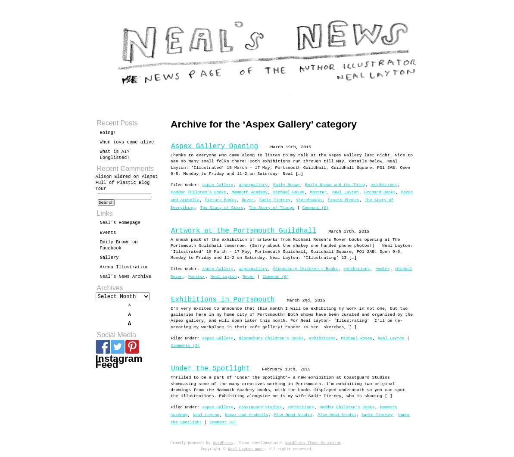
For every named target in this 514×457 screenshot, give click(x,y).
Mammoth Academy (250, 192)
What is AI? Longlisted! (115, 155)
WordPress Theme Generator (313, 443)
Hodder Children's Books (198, 192)
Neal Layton (345, 192)
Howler (382, 269)
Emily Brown (286, 185)
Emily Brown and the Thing (335, 185)
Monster (318, 192)
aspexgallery (253, 185)
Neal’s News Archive (126, 279)
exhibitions (384, 185)
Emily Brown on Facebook (119, 248)
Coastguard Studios (260, 407)
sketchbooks (309, 200)
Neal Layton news (246, 449)
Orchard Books (380, 192)
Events (108, 235)
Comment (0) (315, 208)
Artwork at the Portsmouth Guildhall (243, 231)
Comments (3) (185, 345)
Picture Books (220, 200)
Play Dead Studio (293, 415)
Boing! (108, 133)
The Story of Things (271, 208)
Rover (248, 200)
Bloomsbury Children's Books (305, 269)
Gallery (109, 260)
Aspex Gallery (217, 185)
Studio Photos (343, 200)
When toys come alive (127, 142)
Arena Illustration (124, 270)
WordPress (223, 443)
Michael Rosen (288, 192)
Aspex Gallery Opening (214, 146)
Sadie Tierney (274, 200)
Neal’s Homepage (120, 225)
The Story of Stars (221, 208)
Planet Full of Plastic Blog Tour (127, 183)
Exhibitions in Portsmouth (223, 300)
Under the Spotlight (210, 368)
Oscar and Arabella (246, 415)
